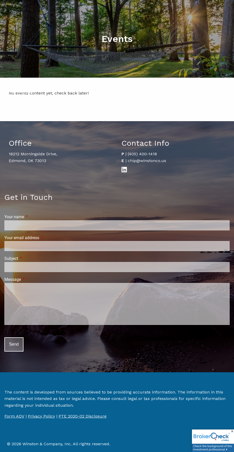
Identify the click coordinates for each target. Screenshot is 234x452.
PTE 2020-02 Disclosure (83, 416)
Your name (33, 216)
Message (32, 279)
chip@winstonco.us (147, 160)
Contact (13, 80)
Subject (30, 258)
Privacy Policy (41, 416)
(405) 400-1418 (142, 153)
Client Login (18, 92)
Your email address (41, 237)
